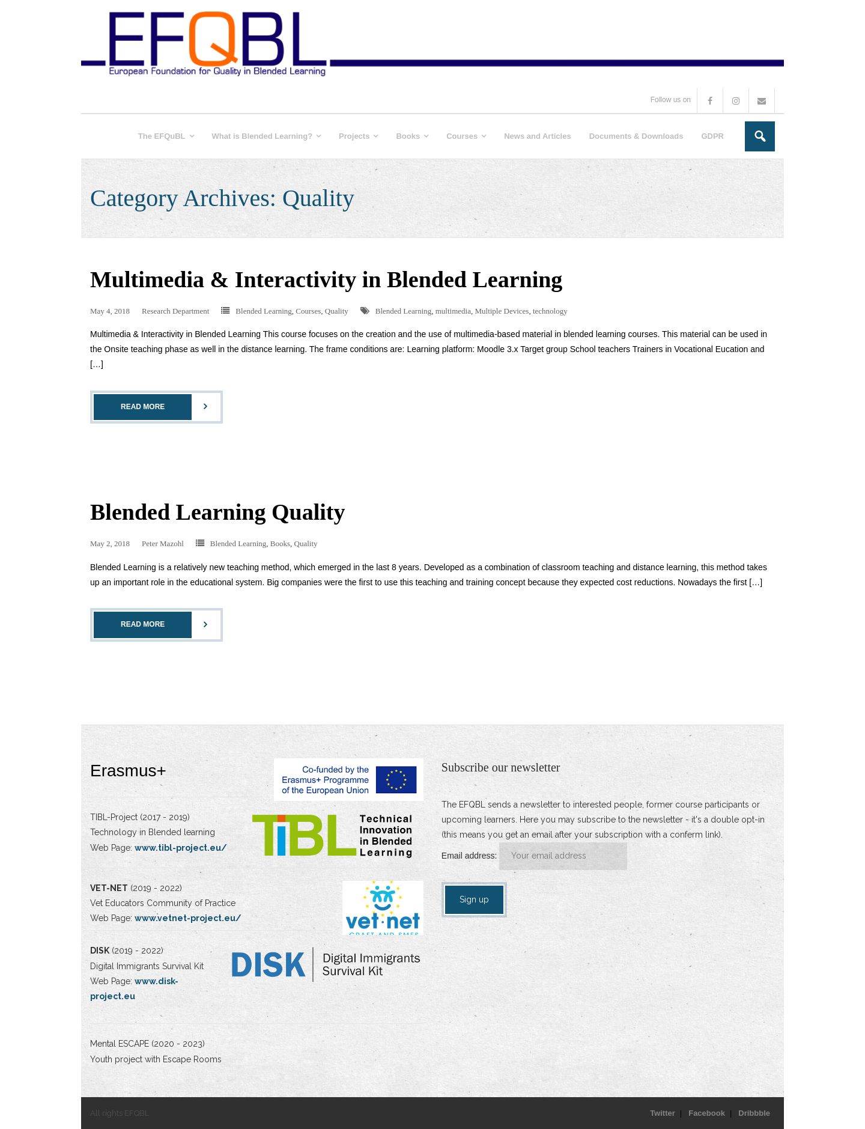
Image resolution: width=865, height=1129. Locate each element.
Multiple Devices (502, 310)
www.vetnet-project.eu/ (188, 918)
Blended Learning (263, 310)
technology (550, 310)
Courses (308, 310)
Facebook (706, 1113)
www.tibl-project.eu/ (181, 848)
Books (280, 543)
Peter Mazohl (163, 543)
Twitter (662, 1113)
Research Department (175, 310)
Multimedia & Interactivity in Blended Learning (326, 279)
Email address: (470, 855)
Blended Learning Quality (217, 512)
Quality (336, 310)
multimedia (453, 310)
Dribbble (754, 1113)
